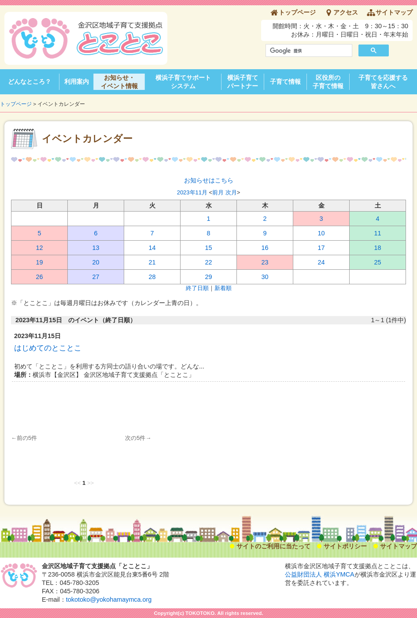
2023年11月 (192, 192)
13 (95, 247)
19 (39, 262)
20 (95, 262)
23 (264, 262)
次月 (231, 192)
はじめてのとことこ (47, 347)
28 (151, 276)
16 (264, 247)
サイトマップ (394, 12)
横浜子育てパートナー (242, 81)
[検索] (308, 51)
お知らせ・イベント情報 (119, 81)
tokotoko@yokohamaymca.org (109, 599)
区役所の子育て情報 (328, 81)
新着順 (223, 288)
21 (151, 262)
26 (39, 276)
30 (264, 276)
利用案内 (76, 81)
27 (95, 276)
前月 (218, 192)
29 (208, 276)
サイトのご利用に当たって (273, 546)
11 (377, 233)
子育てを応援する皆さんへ (383, 81)
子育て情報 (285, 81)
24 (321, 262)
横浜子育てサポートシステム (183, 81)
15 (208, 247)
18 (377, 247)
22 (208, 262)
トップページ (297, 12)
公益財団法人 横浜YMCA (319, 574)
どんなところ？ (29, 81)
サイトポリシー (345, 546)
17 (321, 247)
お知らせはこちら (208, 180)
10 (321, 233)
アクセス (345, 12)
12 (39, 247)
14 (151, 247)
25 (377, 262)
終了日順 (197, 288)
